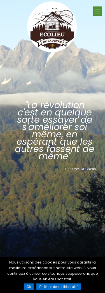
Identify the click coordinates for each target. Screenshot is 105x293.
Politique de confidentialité (58, 287)
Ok (29, 287)
